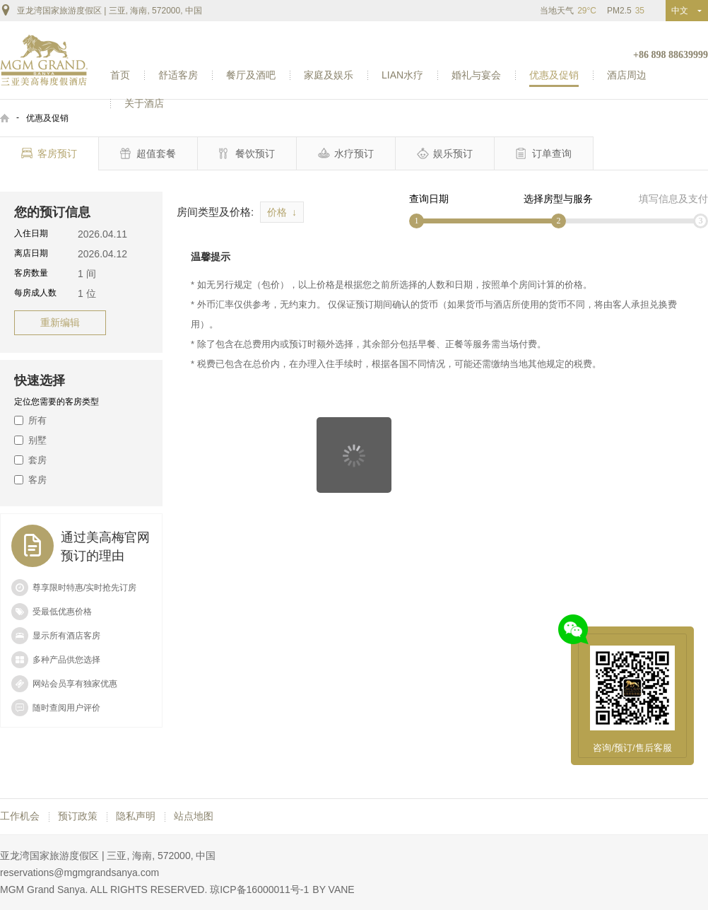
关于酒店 (144, 103)
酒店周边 (627, 75)
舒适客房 (178, 75)
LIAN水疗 (402, 75)
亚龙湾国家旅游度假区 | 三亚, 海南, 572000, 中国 (101, 10)
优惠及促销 (554, 75)
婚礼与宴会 (476, 75)
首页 (120, 75)
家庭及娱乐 (328, 75)
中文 (682, 11)
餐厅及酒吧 (251, 75)
